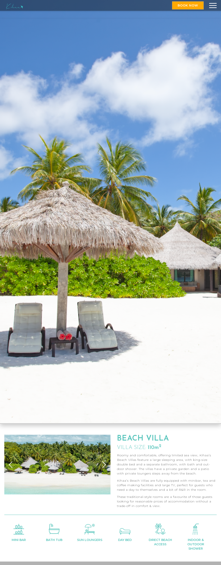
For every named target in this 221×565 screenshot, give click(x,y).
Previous (10, 464)
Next (104, 464)
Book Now (188, 5)
